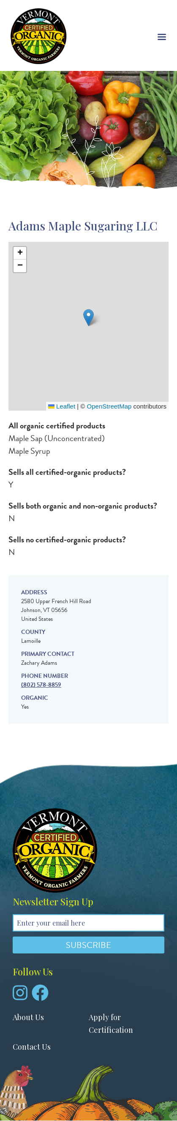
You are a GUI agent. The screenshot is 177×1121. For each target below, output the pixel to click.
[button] (88, 317)
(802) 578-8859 (41, 684)
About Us (28, 1017)
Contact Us (32, 1047)
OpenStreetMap (109, 406)
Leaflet (61, 406)
